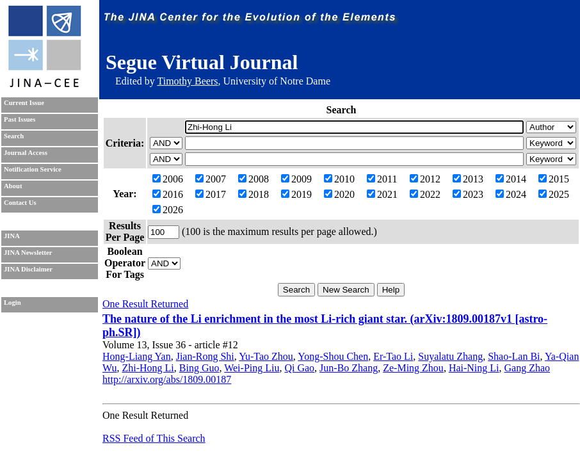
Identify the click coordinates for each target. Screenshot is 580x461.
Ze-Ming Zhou (413, 367)
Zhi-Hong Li (147, 367)
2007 (210, 179)
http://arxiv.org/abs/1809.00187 (166, 379)
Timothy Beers (187, 81)
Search (14, 136)
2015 (553, 179)
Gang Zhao (527, 367)
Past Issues (19, 119)
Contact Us (20, 202)
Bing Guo (199, 367)
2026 (167, 209)
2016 (167, 194)
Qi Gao (299, 367)
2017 (210, 194)
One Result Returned (145, 303)
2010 (339, 179)
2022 (425, 194)
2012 (425, 179)
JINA (12, 235)
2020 (339, 194)
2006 (167, 179)
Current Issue (24, 102)
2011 (382, 179)
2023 (468, 194)
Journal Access (25, 152)
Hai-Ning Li (474, 367)
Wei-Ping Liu (251, 367)
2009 (296, 179)
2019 (296, 194)
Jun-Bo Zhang (348, 367)
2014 (510, 179)
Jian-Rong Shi (205, 356)
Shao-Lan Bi (514, 356)
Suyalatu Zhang (450, 356)
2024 (510, 194)
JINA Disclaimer (28, 269)
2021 (382, 194)
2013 (468, 179)
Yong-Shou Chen (333, 356)
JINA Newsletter (28, 252)
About (13, 186)
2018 (253, 194)
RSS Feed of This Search (153, 438)
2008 (253, 179)
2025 (553, 194)
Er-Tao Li (393, 356)
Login (12, 302)
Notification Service (32, 169)
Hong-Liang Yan (136, 356)
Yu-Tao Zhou (266, 356)
